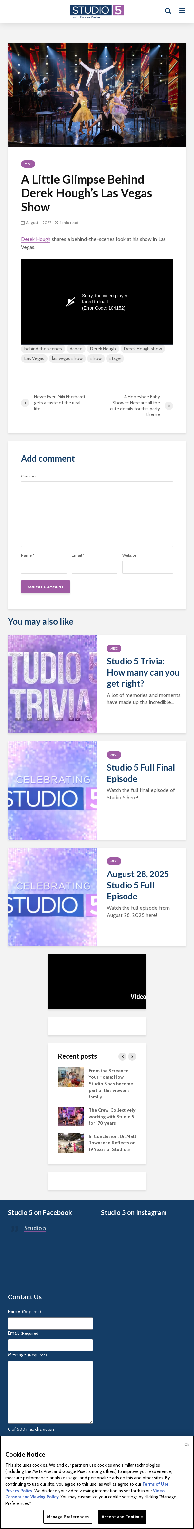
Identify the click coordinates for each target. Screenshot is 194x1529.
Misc (28, 164)
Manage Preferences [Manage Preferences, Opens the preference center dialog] (68, 1516)
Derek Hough (35, 239)
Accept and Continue (122, 1516)
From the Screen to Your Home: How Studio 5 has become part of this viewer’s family (111, 1084)
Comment (30, 476)
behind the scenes (43, 349)
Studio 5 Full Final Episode (141, 773)
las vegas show (67, 358)
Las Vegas (34, 358)
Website (129, 555)
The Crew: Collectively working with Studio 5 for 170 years (112, 1116)
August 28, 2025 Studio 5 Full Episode (138, 885)
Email (78, 555)
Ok (186, 1444)
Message (27, 1355)
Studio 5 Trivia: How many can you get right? (143, 672)
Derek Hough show (143, 349)
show (96, 358)
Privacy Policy (18, 1490)
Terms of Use (155, 1484)
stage (115, 358)
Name (27, 555)
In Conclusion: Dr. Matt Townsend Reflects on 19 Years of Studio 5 (112, 1142)
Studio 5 (35, 1227)
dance (76, 349)
